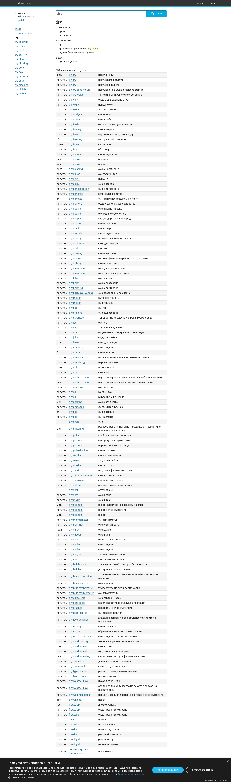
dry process (75, 440)
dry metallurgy (77, 362)
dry (16, 37)
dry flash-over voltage (81, 292)
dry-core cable (77, 602)
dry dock (74, 248)
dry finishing (76, 287)
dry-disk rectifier (78, 612)
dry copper (75, 218)
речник (201, 3)
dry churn (20, 80)
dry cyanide (75, 233)
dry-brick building (79, 583)
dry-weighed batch (79, 694)
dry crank (74, 228)
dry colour (20, 93)
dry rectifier (75, 455)
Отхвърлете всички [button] (203, 770)
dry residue (75, 465)
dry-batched (75, 569)
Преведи (156, 13)
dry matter (75, 352)
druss (18, 28)
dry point (74, 435)
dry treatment (76, 524)
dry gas (73, 307)
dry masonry (76, 347)
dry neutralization (79, 377)
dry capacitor (22, 76)
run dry (73, 729)
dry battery (21, 54)
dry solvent (75, 485)
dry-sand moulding (79, 656)
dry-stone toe (76, 661)
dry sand (74, 470)
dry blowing (21, 63)
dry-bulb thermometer (81, 592)
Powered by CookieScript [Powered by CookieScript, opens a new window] (217, 780)
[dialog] (115, 770)
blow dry (74, 99)
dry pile (73, 411)
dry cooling (75, 208)
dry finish (74, 283)
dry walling (75, 544)
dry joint (73, 337)
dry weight (75, 554)
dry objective (76, 387)
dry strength (76, 504)
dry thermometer (78, 519)
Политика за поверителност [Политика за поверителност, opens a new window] (131, 774)
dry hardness (76, 317)
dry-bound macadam (81, 576)
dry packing (75, 401)
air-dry (72, 74)
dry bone (20, 67)
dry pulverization (78, 450)
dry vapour (75, 534)
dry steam (74, 499)
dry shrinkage (76, 480)
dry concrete (76, 193)
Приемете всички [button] (168, 770)
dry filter (73, 278)
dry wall (73, 539)
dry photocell (76, 406)
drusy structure (23, 33)
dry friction (75, 297)
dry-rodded (75, 631)
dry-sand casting (78, 641)
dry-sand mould (78, 646)
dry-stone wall (77, 666)
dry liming (74, 342)
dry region (74, 460)
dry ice (73, 322)
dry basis (20, 50)
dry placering (76, 428)
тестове (212, 3)
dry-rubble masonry (80, 636)
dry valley (74, 529)
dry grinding (75, 312)
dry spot (73, 495)
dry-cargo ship (77, 597)
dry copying (75, 223)
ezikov (23, 3)
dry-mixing (75, 626)
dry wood (74, 559)
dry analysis (21, 41)
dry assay (20, 46)
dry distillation (77, 243)
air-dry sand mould (79, 89)
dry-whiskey (75, 699)
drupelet (19, 20)
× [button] (227, 761)
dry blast (19, 59)
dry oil (72, 392)
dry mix (73, 372)
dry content (75, 203)
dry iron (73, 332)
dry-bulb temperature (81, 588)
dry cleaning (21, 84)
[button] (77, 778)
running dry (75, 739)
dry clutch (20, 89)
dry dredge (75, 258)
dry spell (74, 490)
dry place (74, 421)
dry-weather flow (78, 681)
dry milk (73, 367)
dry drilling (75, 263)
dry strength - (76, 514)
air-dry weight (76, 94)
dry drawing (75, 253)
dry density (75, 238)
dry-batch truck (77, 564)
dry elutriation (77, 268)
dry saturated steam (80, 475)
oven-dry (74, 724)
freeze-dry (74, 704)
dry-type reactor (78, 671)
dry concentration (79, 188)
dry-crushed (75, 607)
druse (18, 24)
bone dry (74, 104)
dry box (19, 72)
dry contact (75, 198)
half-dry (73, 719)
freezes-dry (75, 714)
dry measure (76, 357)
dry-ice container (78, 619)
